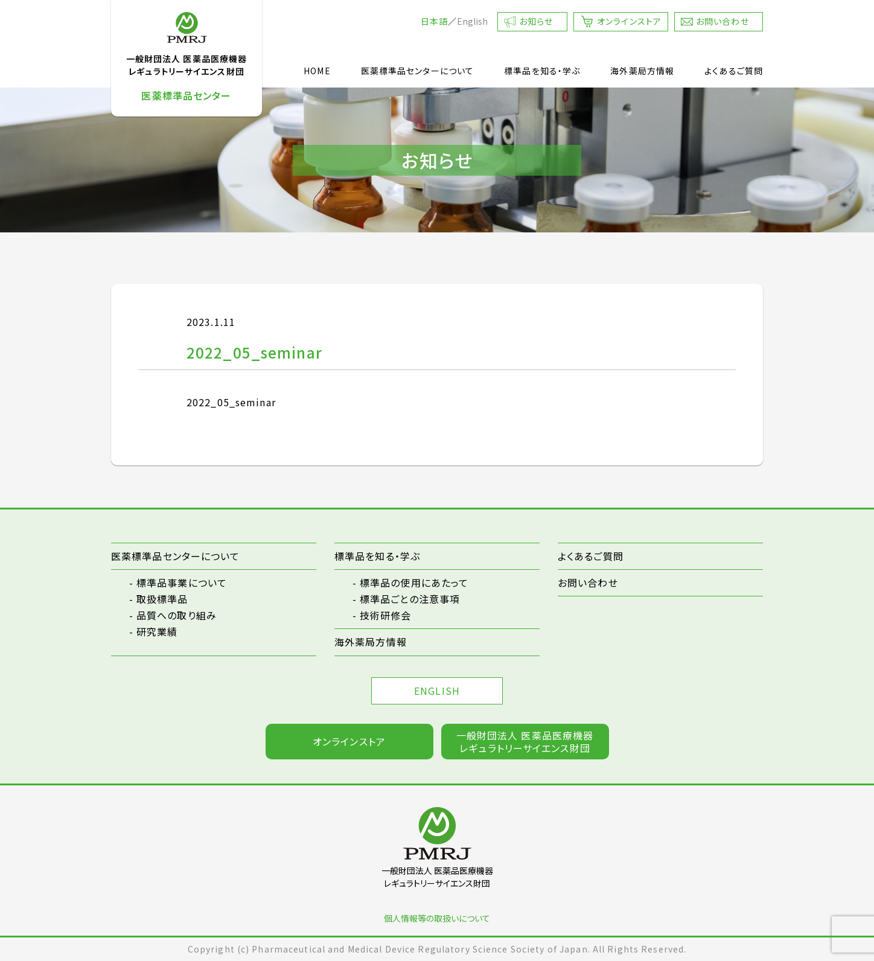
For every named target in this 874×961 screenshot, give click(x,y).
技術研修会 (386, 615)
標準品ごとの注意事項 (410, 599)
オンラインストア (629, 21)
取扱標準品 (162, 599)
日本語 (434, 21)
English (472, 21)
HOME (317, 71)
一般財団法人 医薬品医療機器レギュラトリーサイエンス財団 (525, 741)
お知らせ (536, 21)
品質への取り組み (176, 615)
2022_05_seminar (231, 402)
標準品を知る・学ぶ (542, 71)
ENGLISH (437, 690)
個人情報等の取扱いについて (437, 918)
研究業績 (156, 631)
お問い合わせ (722, 21)
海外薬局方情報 (642, 71)
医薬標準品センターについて (417, 71)
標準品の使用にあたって (414, 582)
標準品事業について (181, 582)
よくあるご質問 (733, 71)
